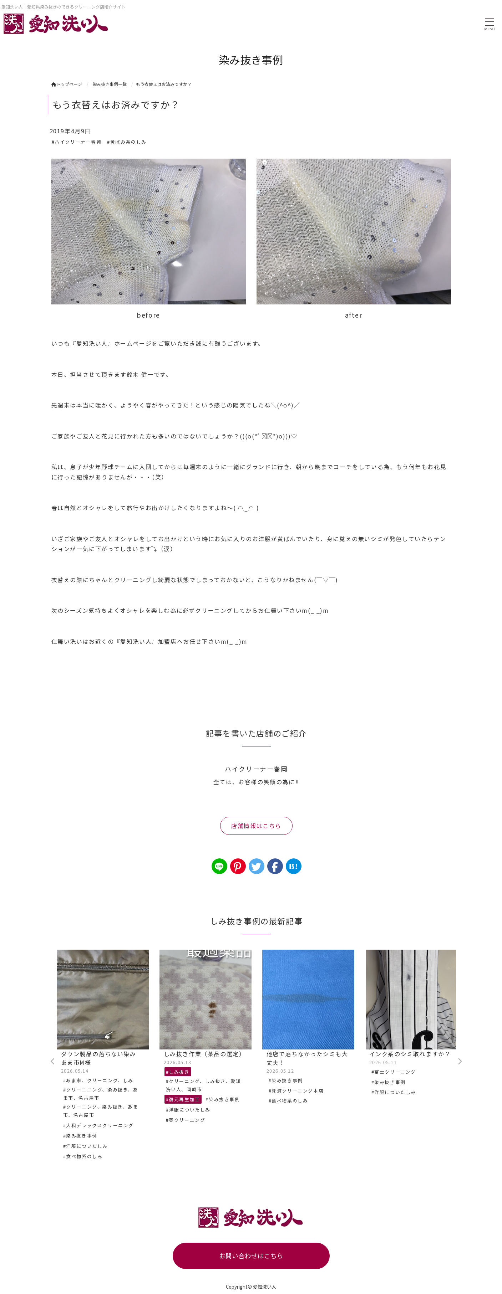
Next (459, 1061)
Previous (53, 1061)
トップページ (66, 84)
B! (293, 866)
